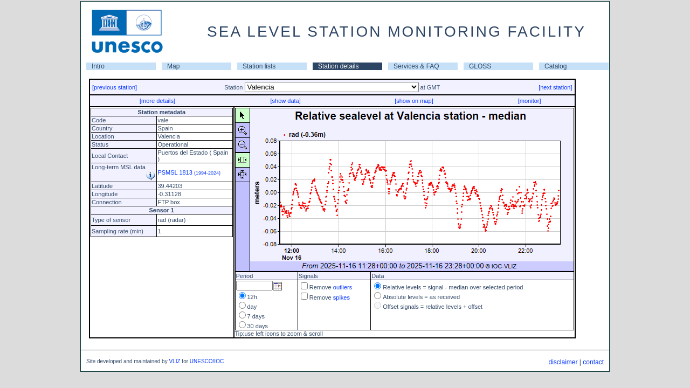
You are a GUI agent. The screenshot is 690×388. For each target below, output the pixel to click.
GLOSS (480, 66)
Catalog (555, 66)
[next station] (555, 87)
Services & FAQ (416, 66)
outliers (342, 287)
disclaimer (562, 362)
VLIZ (174, 361)
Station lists (259, 66)
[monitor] (529, 101)
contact (593, 362)
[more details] (157, 101)
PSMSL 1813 (188, 172)
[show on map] (414, 101)
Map (173, 66)
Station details (338, 66)
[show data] (285, 101)
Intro (98, 66)
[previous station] (114, 87)
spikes (341, 297)
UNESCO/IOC (207, 361)
